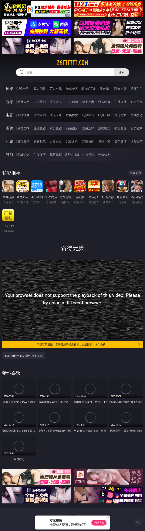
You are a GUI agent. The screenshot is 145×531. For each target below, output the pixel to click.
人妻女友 (56, 141)
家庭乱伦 (40, 141)
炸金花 (104, 88)
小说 (9, 141)
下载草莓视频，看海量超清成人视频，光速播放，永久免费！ (89, 344)
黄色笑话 (120, 141)
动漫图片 (72, 128)
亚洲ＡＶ (23, 102)
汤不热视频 (71, 155)
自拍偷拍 (40, 102)
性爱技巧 (137, 141)
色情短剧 (104, 155)
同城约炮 (23, 155)
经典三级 (104, 115)
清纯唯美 (104, 128)
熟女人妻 (88, 102)
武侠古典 (72, 141)
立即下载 (99, 522)
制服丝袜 (88, 115)
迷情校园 (88, 141)
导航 (9, 154)
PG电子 (23, 88)
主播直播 (120, 102)
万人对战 (56, 88)
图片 (9, 128)
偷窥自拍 (23, 128)
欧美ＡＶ (56, 102)
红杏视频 (88, 155)
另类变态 (137, 115)
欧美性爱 (72, 115)
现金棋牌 (120, 88)
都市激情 (23, 141)
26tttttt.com (72, 62)
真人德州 (40, 88)
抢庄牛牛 (137, 88)
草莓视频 (56, 155)
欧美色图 (56, 128)
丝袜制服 (104, 102)
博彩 (9, 88)
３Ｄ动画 (72, 102)
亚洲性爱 (23, 115)
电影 (9, 114)
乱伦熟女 (120, 115)
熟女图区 (120, 128)
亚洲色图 (40, 128)
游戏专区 (72, 88)
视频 (9, 101)
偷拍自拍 (40, 115)
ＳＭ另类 (137, 102)
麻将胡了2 (88, 88)
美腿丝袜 (88, 128)
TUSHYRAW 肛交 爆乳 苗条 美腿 (24, 355)
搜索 (122, 72)
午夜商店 (40, 155)
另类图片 (137, 128)
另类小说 (104, 141)
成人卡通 (56, 115)
